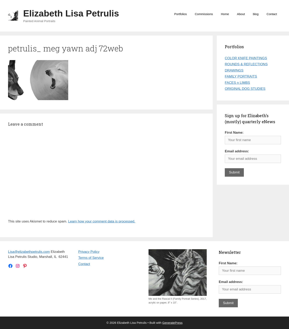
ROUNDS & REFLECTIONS (246, 64)
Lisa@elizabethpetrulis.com (29, 252)
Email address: (237, 151)
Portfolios (180, 14)
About (241, 14)
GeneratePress (172, 322)
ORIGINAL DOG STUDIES (245, 89)
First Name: (234, 132)
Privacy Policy (89, 252)
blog (255, 14)
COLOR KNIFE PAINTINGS (246, 58)
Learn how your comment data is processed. (101, 221)
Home (225, 14)
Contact (272, 14)
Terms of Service (91, 258)
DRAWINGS (234, 70)
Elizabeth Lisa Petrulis (71, 13)
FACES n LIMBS (237, 83)
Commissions (204, 14)
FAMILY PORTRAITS (241, 76)
